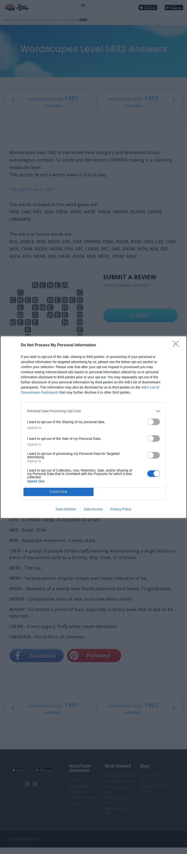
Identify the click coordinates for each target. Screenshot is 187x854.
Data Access (93, 509)
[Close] (177, 345)
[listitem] (93, 411)
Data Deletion (66, 509)
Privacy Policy (120, 509)
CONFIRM (58, 492)
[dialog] (93, 427)
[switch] (153, 422)
